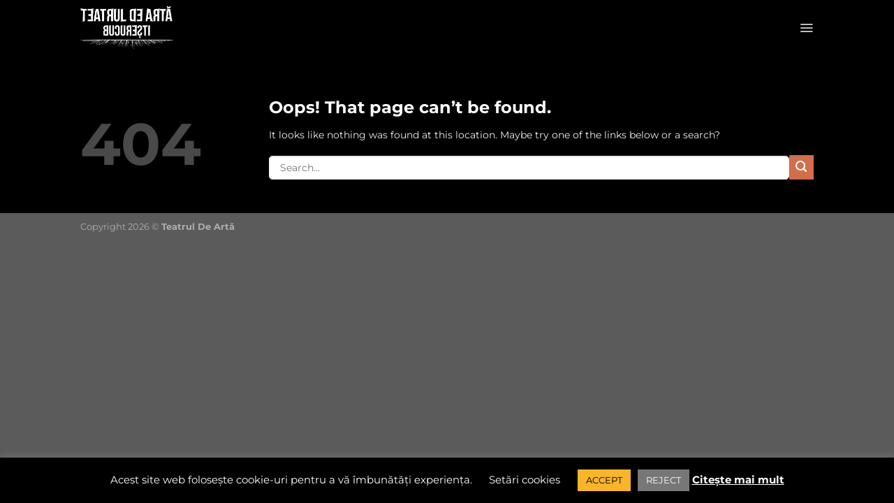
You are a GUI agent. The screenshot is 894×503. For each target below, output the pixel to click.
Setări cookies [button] (524, 479)
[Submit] (801, 167)
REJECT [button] (663, 480)
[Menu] (806, 28)
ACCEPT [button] (604, 480)
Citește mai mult (738, 479)
